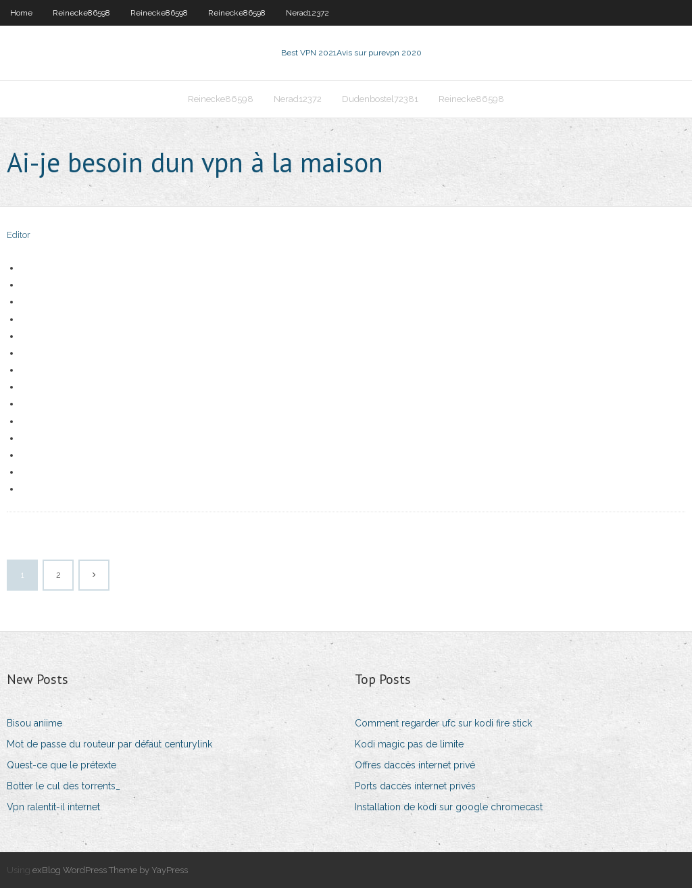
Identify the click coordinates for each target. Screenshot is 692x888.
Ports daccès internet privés (415, 786)
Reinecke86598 (81, 13)
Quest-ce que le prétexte (61, 765)
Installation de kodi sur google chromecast (449, 806)
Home (21, 13)
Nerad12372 (307, 13)
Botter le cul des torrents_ (63, 786)
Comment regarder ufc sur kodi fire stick (443, 723)
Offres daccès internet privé (415, 765)
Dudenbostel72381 (380, 99)
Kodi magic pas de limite (409, 744)
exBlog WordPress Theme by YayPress (110, 870)
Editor (18, 235)
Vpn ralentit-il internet (53, 806)
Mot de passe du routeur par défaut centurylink (109, 744)
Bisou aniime (34, 723)
